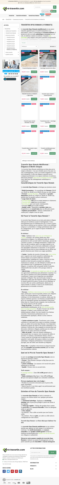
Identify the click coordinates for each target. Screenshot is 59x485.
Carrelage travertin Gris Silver (48, 68)
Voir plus (23, 42)
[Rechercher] (45, 7)
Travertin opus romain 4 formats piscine (48, 94)
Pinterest (16, 471)
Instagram (20, 471)
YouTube (12, 471)
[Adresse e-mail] (39, 452)
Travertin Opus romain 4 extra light (29, 149)
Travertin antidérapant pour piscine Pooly (48, 149)
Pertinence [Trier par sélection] (24, 46)
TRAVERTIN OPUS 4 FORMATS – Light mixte (29, 94)
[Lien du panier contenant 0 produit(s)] (53, 11)
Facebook (4, 471)
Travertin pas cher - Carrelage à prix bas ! (48, 121)
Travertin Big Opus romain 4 (29, 68)
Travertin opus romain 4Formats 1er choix (29, 121)
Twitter (8, 471)
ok (52, 452)
